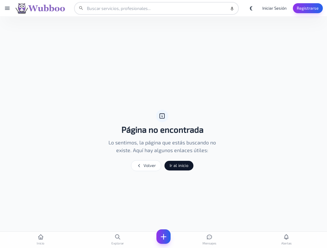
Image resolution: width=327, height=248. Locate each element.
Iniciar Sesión (274, 8)
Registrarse (308, 8)
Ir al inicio (179, 165)
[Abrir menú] (7, 8)
